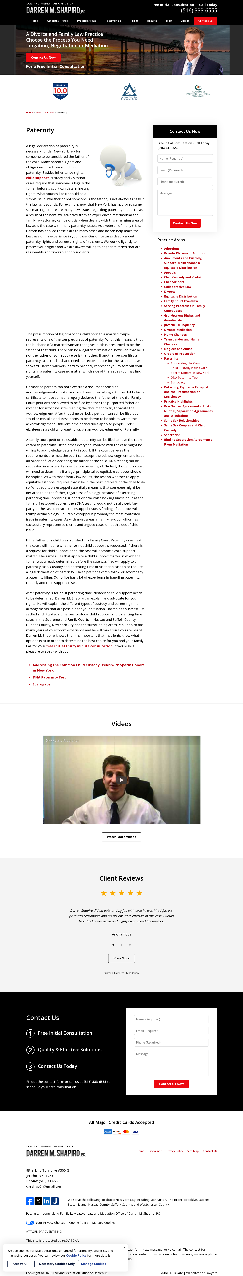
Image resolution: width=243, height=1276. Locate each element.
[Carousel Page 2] (121, 945)
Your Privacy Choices (45, 1223)
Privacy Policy (174, 1151)
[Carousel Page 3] (130, 945)
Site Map (193, 1151)
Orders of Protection (179, 354)
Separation (172, 435)
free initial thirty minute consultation (79, 646)
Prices (134, 21)
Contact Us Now (43, 57)
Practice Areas (86, 21)
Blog (169, 21)
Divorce (170, 292)
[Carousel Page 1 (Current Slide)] (113, 945)
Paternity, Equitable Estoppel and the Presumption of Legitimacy (186, 392)
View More (122, 958)
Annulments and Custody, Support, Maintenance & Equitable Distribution (183, 263)
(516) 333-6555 (199, 10)
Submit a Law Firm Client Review (121, 973)
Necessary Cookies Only (57, 1264)
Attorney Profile (57, 21)
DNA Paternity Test (49, 677)
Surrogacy (41, 684)
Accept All (20, 1264)
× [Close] (124, 1247)
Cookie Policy (78, 1223)
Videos (185, 21)
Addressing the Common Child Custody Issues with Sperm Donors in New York (190, 368)
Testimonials (113, 21)
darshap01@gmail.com (44, 1186)
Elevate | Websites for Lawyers (189, 1273)
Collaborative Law (177, 287)
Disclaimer (155, 1151)
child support (37, 178)
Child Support (174, 282)
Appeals (170, 272)
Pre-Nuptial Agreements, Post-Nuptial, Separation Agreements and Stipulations (188, 411)
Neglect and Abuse (178, 349)
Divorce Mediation (178, 330)
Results (152, 21)
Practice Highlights (178, 401)
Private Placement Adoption (185, 253)
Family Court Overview (181, 301)
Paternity (171, 358)
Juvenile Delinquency (179, 325)
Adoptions (171, 249)
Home (34, 21)
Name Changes (175, 335)
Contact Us (205, 21)
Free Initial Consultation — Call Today (184, 4)
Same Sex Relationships (181, 420)
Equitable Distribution (180, 296)
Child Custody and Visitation (185, 277)
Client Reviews (121, 878)
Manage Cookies (103, 1223)
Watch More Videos (121, 837)
